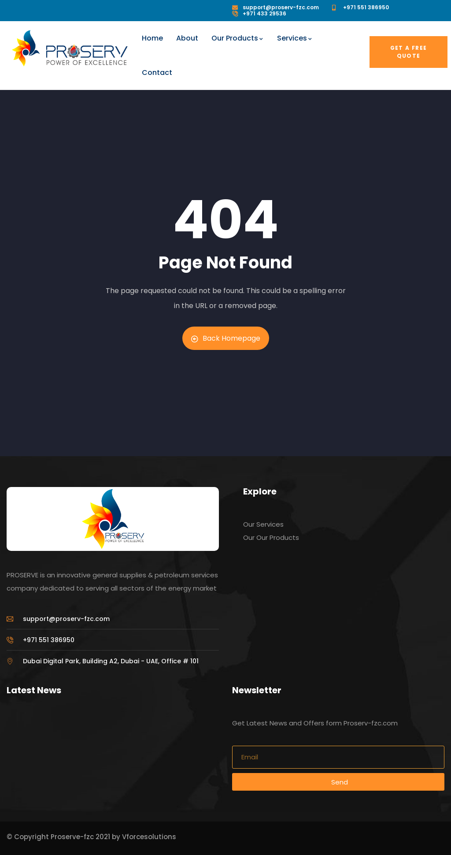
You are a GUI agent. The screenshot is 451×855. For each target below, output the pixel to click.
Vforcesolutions (149, 836)
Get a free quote (408, 51)
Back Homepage (225, 338)
